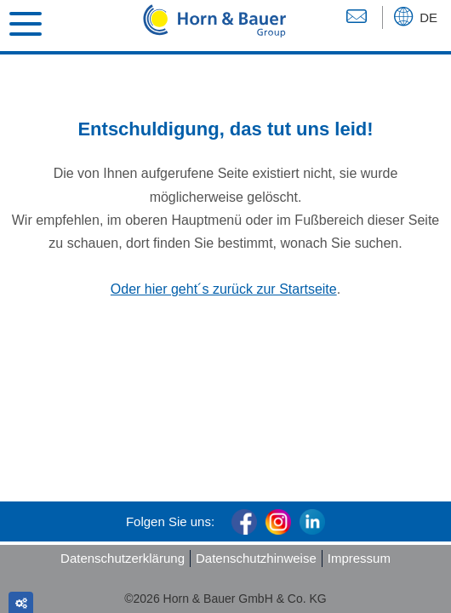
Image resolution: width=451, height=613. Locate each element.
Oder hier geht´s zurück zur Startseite (224, 289)
